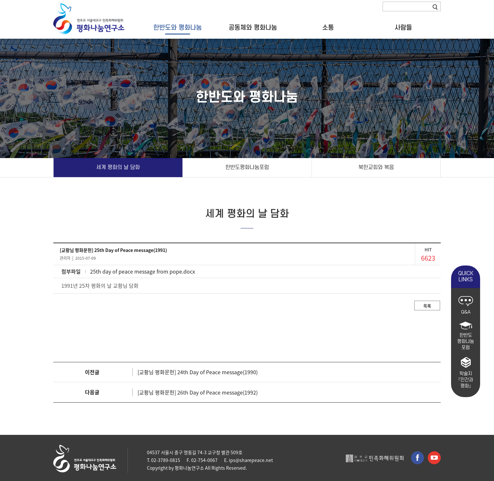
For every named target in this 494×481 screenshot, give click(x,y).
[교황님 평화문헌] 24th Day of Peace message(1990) (198, 372)
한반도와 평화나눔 (177, 28)
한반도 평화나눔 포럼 (465, 336)
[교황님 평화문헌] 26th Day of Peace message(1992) (198, 392)
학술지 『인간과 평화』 (465, 373)
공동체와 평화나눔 (253, 28)
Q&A (465, 305)
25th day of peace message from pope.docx (142, 271)
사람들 (403, 28)
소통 (328, 28)
